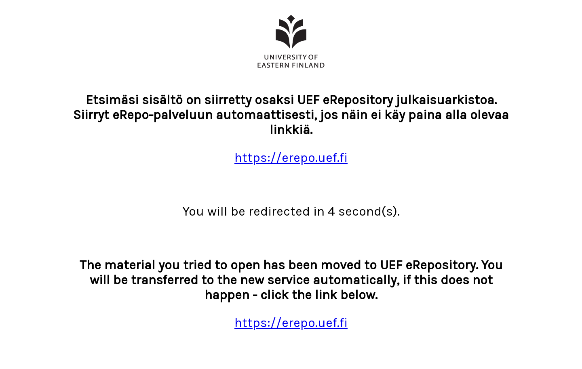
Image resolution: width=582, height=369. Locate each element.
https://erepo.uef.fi (291, 157)
